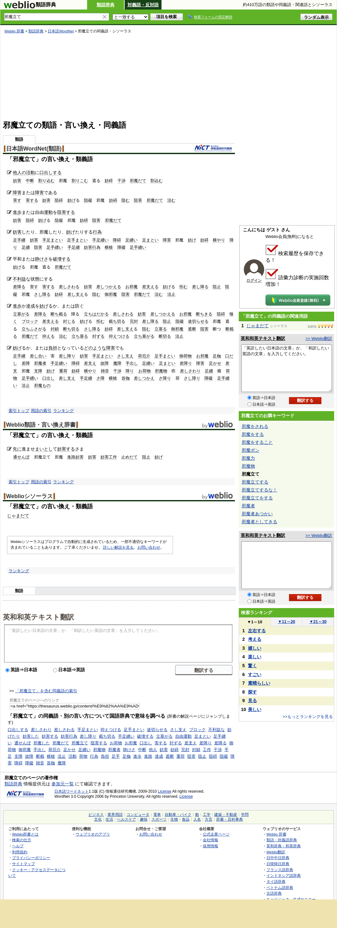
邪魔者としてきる (259, 521)
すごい (254, 674)
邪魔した (41, 743)
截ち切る (117, 321)
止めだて (129, 457)
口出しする (50, 172)
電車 (157, 814)
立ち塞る (80, 336)
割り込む (46, 180)
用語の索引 (41, 410)
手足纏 (73, 247)
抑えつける (119, 336)
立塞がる (21, 314)
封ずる (98, 336)
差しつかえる (108, 286)
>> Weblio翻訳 (319, 338)
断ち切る (71, 329)
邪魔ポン (250, 450)
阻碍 (59, 200)
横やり (219, 240)
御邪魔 (111, 294)
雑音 (105, 371)
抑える (48, 336)
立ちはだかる (96, 314)
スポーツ (159, 819)
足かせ (215, 363)
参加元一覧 (63, 783)
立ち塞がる (144, 336)
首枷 (125, 378)
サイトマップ (23, 864)
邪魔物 (161, 371)
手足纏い (100, 240)
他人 (153, 749)
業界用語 (115, 814)
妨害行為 (92, 247)
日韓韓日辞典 (277, 864)
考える (254, 639)
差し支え (75, 294)
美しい (254, 709)
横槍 (109, 247)
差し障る (200, 286)
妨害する (66, 448)
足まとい (150, 240)
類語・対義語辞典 (281, 840)
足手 (116, 756)
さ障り (165, 378)
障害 (17, 192)
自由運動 (183, 736)
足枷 (217, 356)
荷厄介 (144, 356)
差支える (150, 286)
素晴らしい (259, 683)
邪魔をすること (257, 442)
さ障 (100, 378)
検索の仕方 (21, 840)
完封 (134, 321)
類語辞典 (105, 4)
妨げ (71, 200)
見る (252, 700)
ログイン (254, 280)
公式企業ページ (216, 834)
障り (130, 371)
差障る (19, 286)
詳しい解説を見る (118, 547)
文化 (98, 819)
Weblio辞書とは (25, 834)
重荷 (63, 371)
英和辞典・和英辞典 (283, 846)
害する (32, 200)
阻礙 (88, 200)
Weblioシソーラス (29, 496)
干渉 (121, 180)
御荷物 (185, 356)
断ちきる (204, 314)
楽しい (254, 656)
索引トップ (19, 410)
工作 (207, 749)
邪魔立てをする (257, 497)
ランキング (63, 410)
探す (252, 691)
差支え (90, 363)
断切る (165, 336)
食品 (185, 819)
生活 (109, 819)
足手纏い (138, 247)
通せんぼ (21, 457)
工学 (206, 814)
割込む (156, 180)
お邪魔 (131, 286)
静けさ (41, 258)
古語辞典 (274, 893)
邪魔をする (253, 434)
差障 (26, 363)
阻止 (217, 286)
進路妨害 (75, 457)
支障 (38, 371)
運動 (48, 212)
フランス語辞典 (279, 870)
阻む (125, 200)
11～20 (286, 621)
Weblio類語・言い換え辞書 (41, 425)
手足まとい (52, 240)
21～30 (318, 621)
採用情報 (210, 846)
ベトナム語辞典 (279, 887)
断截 (40, 756)
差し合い (38, 356)
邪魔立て (80, 743)
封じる (69, 321)
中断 (30, 180)
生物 (174, 819)
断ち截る (59, 314)
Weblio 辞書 (14, 31)
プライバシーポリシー (31, 858)
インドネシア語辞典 (283, 875)
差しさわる (69, 286)
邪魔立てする (255, 481)
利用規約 (19, 852)
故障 (104, 363)
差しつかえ (144, 378)
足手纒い (54, 247)
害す (17, 200)
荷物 (83, 756)
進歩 (17, 212)
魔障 (117, 363)
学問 (245, 814)
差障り (186, 363)
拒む (183, 286)
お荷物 (144, 371)
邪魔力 (248, 458)
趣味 (144, 819)
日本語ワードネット (71, 791)
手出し (132, 363)
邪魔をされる (255, 426)
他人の (19, 172)
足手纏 (19, 240)
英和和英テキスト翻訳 (38, 616)
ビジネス (96, 814)
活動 (30, 172)
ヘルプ (18, 846)
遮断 (192, 329)
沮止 (171, 294)
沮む (171, 200)
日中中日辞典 (277, 858)
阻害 (138, 200)
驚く (252, 665)
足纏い (131, 240)
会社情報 (210, 840)
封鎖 (55, 329)
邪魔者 (40, 363)
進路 (148, 756)
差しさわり (190, 371)
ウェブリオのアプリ (93, 834)
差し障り (67, 356)
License (164, 791)
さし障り (192, 378)
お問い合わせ (148, 547)
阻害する (66, 212)
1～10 (254, 622)
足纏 (26, 247)
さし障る (42, 294)
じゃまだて (18, 515)
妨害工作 (108, 457)
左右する (257, 630)
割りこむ (80, 180)
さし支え (125, 356)
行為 (97, 231)
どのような (95, 347)
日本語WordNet (60, 31)
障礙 (121, 247)
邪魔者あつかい (257, 513)
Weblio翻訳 (275, 852)
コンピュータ (138, 814)
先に (17, 448)
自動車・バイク (178, 814)
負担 (52, 347)
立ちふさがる (34, 329)
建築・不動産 (225, 814)
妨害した (31, 736)
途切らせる (198, 321)
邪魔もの (42, 385)
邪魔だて (138, 180)
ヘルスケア (126, 819)
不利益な (216, 729)
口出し (48, 378)
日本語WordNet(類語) (34, 149)
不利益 (19, 278)
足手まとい (77, 240)
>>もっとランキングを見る (308, 716)
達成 (30, 305)
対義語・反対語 (143, 4)
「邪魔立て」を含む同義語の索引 (46, 690)
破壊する (62, 258)
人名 (197, 819)
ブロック (30, 321)
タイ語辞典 (275, 881)
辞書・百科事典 (229, 819)
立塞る (161, 329)
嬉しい (254, 648)
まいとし (44, 448)
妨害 (17, 180)
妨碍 (109, 180)
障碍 (117, 240)
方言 (208, 819)
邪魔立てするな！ (259, 489)
